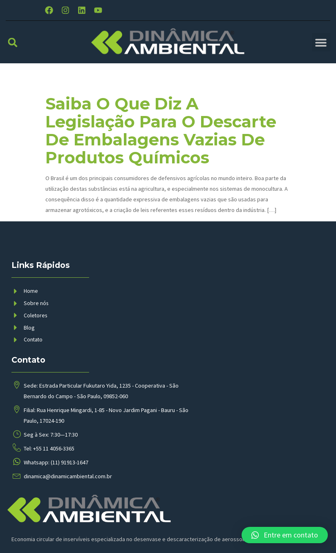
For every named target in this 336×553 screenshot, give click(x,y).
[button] (12, 50)
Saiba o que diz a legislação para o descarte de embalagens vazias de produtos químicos (160, 139)
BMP (120, 538)
